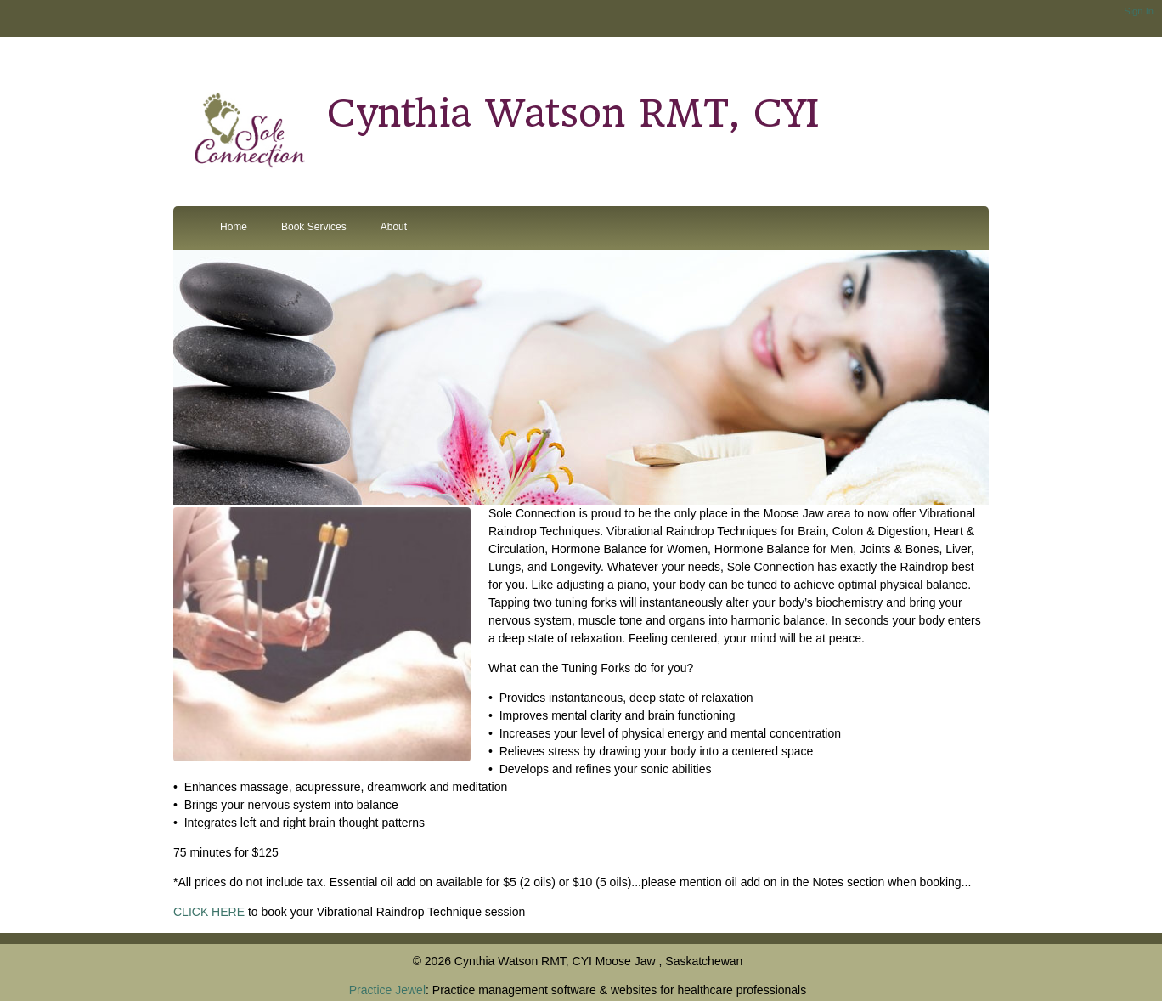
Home (233, 227)
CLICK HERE (209, 912)
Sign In (1139, 11)
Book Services (314, 227)
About (394, 227)
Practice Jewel (387, 990)
